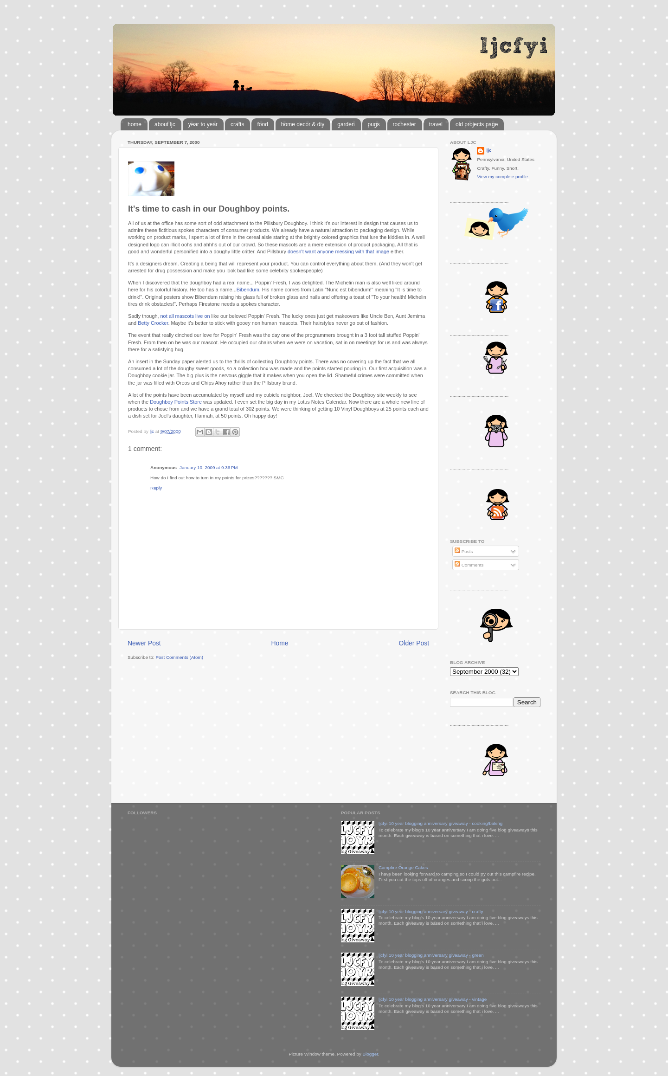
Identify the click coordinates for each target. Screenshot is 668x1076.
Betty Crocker (153, 323)
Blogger (370, 1054)
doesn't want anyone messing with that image (338, 251)
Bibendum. (249, 289)
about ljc (164, 124)
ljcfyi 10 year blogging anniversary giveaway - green (431, 955)
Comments (469, 564)
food (262, 124)
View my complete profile (502, 176)
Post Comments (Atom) (179, 657)
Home (280, 643)
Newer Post (144, 643)
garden (345, 124)
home (134, 124)
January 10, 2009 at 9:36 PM (209, 467)
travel (436, 124)
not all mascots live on (184, 316)
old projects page (477, 124)
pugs (374, 124)
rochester (404, 124)
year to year (203, 124)
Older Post (414, 643)
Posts (464, 551)
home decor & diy (302, 124)
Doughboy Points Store (176, 402)
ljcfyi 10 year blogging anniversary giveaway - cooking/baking (440, 823)
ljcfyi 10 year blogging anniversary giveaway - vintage (433, 999)
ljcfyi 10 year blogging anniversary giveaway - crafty (431, 911)
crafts (237, 124)
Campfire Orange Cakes (403, 867)
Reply (156, 487)
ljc (488, 150)
